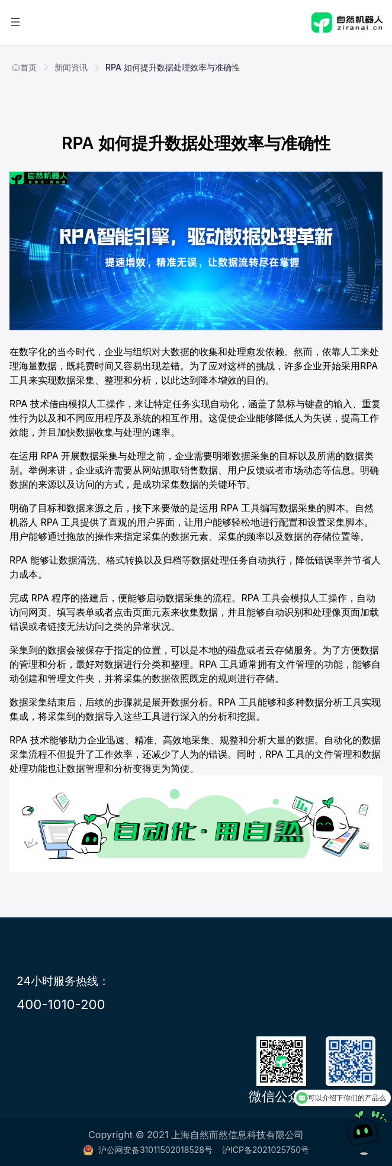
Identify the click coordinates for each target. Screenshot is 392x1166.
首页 (24, 67)
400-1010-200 (61, 1004)
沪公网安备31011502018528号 (148, 1150)
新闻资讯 (71, 67)
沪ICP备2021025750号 (265, 1150)
